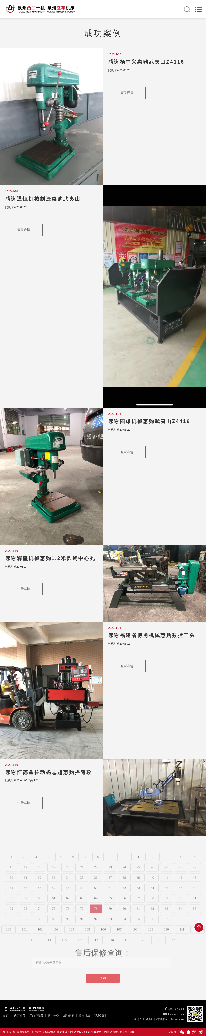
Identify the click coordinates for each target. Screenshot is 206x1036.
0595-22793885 (176, 1009)
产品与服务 (36, 1015)
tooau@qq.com (176, 1014)
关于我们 (19, 1015)
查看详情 (127, 93)
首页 (6, 1015)
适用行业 (84, 1015)
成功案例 (68, 1015)
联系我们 (100, 1015)
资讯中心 (53, 1015)
